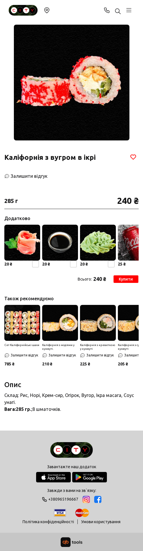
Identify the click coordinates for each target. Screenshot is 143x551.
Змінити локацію (46, 10)
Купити (126, 279)
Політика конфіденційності (48, 521)
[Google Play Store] (89, 477)
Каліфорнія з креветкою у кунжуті (97, 346)
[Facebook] (97, 499)
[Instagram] (86, 499)
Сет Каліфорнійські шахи (21, 345)
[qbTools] (71, 542)
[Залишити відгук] (25, 176)
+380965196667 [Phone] (106, 10)
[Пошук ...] (117, 12)
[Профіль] (128, 10)
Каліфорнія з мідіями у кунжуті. (58, 346)
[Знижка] (22, 323)
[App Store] (53, 477)
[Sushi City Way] (23, 10)
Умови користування (100, 521)
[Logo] (71, 450)
